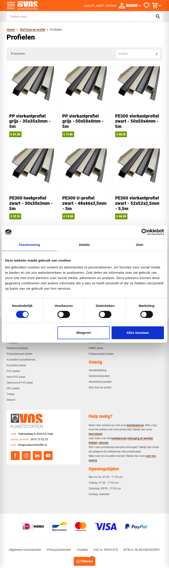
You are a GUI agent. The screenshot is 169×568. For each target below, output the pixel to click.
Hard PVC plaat (16, 376)
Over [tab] (139, 245)
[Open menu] (11, 5)
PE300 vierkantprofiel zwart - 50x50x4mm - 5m (137, 121)
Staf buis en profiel (32, 29)
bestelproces (118, 438)
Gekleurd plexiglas (17, 348)
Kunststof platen (16, 365)
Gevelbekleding (98, 370)
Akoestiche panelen (100, 381)
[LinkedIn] (37, 455)
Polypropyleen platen (101, 353)
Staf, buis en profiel (100, 387)
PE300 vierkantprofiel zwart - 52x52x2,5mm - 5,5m (137, 203)
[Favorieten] (146, 5)
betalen (93, 442)
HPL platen (13, 388)
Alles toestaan (138, 332)
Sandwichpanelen (99, 376)
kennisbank (95, 433)
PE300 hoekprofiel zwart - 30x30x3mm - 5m (31, 203)
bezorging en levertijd (140, 438)
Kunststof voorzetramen (21, 359)
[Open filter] (84, 561)
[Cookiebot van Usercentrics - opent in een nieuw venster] (144, 232)
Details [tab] (84, 245)
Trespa (11, 394)
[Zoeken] (76, 16)
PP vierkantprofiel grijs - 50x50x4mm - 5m (83, 121)
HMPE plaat (96, 348)
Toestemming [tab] (29, 245)
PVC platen (13, 371)
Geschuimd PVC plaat (20, 382)
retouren (103, 442)
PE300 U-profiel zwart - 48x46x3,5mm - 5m (84, 203)
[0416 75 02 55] (29, 439)
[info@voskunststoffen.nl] (29, 445)
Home (11, 29)
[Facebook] (15, 455)
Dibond (11, 399)
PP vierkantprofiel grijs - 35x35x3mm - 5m (30, 121)
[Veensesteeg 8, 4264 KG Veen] (32, 434)
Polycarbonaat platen (19, 353)
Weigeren (83, 332)
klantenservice (135, 425)
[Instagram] (26, 455)
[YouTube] (48, 455)
